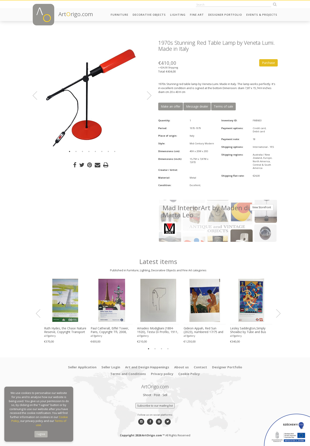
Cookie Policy (189, 374)
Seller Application (82, 367)
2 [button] (76, 151)
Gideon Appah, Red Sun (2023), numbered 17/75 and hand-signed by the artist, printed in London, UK (203, 330)
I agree (41, 434)
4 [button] (89, 151)
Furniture (119, 15)
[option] (92, 93)
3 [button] (82, 151)
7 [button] (108, 151)
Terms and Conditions (128, 374)
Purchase (268, 63)
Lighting (178, 15)
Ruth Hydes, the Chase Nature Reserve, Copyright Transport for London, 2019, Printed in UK (65, 330)
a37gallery (50, 335)
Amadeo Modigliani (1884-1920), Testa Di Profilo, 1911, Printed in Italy (157, 330)
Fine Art (197, 15)
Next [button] (146, 95)
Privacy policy (162, 374)
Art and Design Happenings (147, 367)
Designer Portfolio (225, 15)
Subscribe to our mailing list (155, 405)
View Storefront (261, 207)
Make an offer (170, 106)
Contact (200, 367)
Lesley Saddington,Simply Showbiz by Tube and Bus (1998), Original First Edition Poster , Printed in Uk (249, 330)
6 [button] (102, 151)
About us (181, 367)
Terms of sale (223, 106)
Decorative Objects (149, 15)
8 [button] (115, 151)
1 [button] (69, 151)
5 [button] (95, 151)
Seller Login (110, 367)
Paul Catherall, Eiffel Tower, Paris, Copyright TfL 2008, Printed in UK (110, 330)
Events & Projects (261, 15)
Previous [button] (37, 95)
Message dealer (197, 106)
